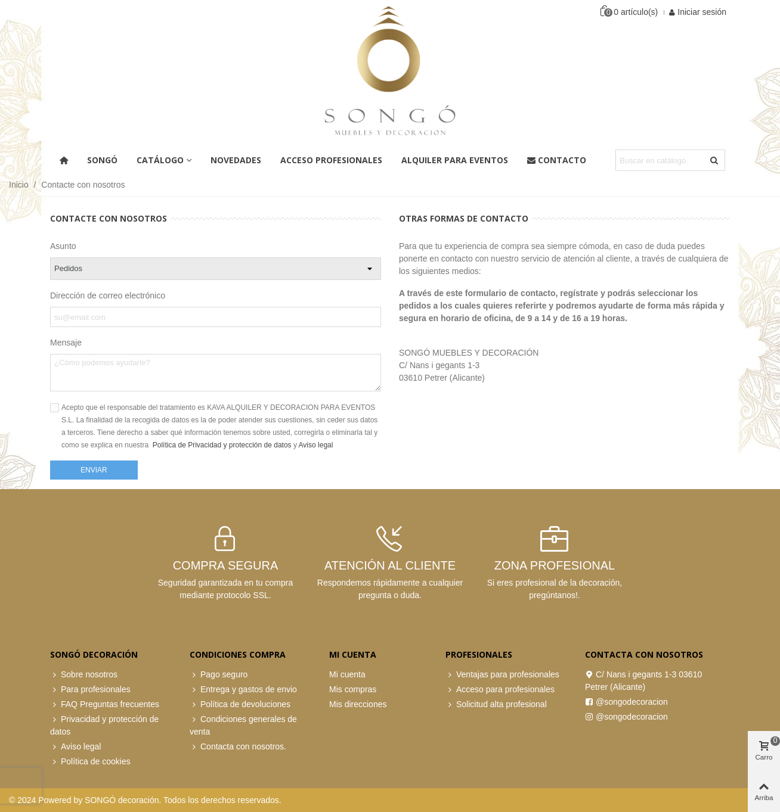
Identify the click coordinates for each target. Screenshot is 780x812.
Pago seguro (218, 674)
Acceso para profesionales (500, 689)
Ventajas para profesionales (502, 674)
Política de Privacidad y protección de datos (223, 445)
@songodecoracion (626, 702)
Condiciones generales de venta (243, 724)
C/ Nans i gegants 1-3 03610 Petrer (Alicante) (643, 680)
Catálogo (160, 160)
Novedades (236, 160)
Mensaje (66, 342)
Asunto (63, 246)
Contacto (556, 160)
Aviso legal (316, 445)
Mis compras (352, 689)
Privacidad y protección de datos (104, 724)
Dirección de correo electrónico (107, 295)
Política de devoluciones (240, 704)
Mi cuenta (347, 674)
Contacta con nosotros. (238, 747)
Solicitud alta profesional (496, 704)
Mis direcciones (357, 704)
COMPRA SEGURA (225, 565)
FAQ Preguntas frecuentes (104, 704)
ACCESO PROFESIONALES (331, 160)
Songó (102, 160)
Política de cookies (90, 761)
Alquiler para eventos (454, 160)
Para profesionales (90, 689)
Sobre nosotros (83, 674)
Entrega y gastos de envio (243, 689)
